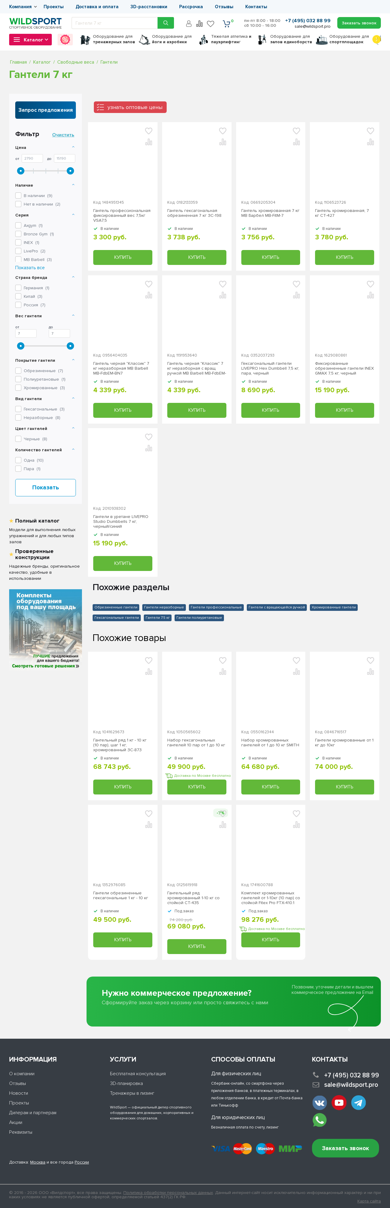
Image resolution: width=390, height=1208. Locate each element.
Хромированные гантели (334, 607)
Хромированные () (44, 387)
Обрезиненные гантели (115, 607)
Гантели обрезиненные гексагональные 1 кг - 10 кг (120, 895)
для (114, 39)
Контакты (256, 6)
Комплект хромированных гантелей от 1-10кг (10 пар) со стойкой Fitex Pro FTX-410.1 (270, 898)
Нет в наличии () (42, 204)
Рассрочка (191, 6)
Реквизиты (20, 1132)
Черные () (35, 439)
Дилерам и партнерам (32, 1113)
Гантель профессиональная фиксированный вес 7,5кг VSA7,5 (122, 215)
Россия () (34, 305)
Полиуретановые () (45, 379)
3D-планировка (126, 1083)
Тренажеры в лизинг (132, 1093)
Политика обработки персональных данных (168, 1192)
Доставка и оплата (97, 6)
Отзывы (224, 6)
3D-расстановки (148, 6)
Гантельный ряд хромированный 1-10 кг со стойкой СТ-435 (193, 898)
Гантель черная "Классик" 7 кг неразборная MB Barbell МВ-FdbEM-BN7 (121, 368)
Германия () (36, 288)
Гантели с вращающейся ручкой (277, 607)
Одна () (34, 460)
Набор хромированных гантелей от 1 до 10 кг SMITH (270, 743)
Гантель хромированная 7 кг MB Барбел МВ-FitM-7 (270, 213)
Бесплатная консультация (138, 1074)
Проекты (54, 6)
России (82, 1162)
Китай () (33, 296)
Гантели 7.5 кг (158, 617)
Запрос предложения (46, 110)
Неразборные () (42, 417)
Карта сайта (369, 1201)
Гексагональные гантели (116, 617)
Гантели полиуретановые (199, 617)
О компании (21, 1074)
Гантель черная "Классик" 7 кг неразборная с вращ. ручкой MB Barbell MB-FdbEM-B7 (196, 368)
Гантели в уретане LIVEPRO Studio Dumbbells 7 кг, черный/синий (120, 521)
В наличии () (38, 195)
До (49, 159)
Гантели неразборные (164, 607)
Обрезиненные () (43, 370)
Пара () (32, 468)
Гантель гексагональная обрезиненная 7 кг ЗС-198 (194, 213)
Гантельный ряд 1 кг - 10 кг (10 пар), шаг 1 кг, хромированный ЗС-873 (120, 745)
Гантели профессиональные (216, 607)
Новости (18, 1093)
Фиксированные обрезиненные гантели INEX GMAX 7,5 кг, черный (344, 368)
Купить (122, 257)
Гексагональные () (44, 409)
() (33, 225)
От (17, 159)
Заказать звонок (345, 1148)
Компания (20, 6)
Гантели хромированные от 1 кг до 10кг (344, 743)
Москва (37, 1162)
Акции (15, 1122)
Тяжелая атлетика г (231, 39)
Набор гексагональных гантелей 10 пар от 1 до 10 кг (196, 743)
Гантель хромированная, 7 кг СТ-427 (342, 213)
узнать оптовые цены (135, 107)
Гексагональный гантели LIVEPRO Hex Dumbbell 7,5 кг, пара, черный (270, 368)
